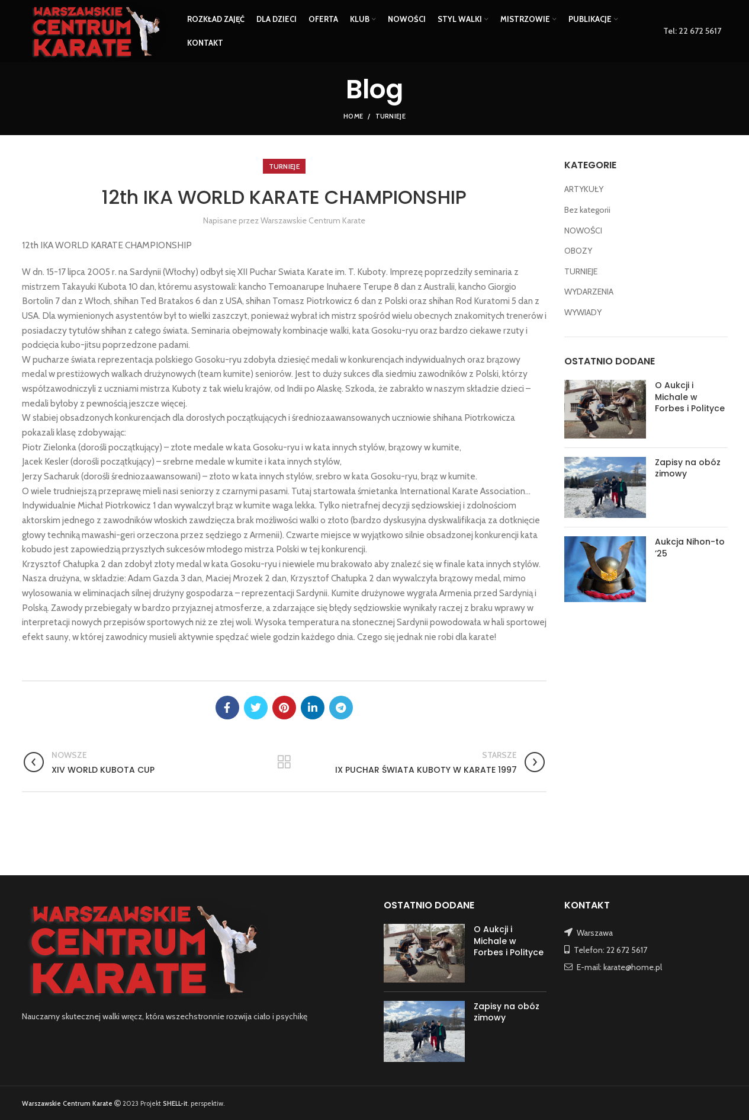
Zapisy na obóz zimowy (688, 468)
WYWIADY (583, 312)
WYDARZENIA (588, 291)
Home (353, 116)
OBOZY (578, 250)
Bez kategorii (587, 209)
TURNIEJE (390, 116)
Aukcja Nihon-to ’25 (690, 547)
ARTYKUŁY (583, 189)
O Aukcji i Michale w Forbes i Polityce (690, 396)
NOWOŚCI (583, 230)
